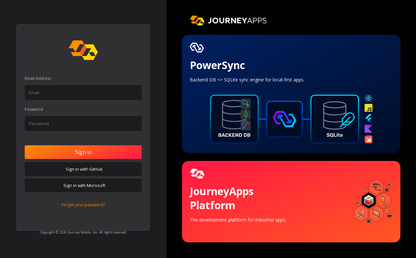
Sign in (83, 152)
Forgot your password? (83, 205)
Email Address (38, 78)
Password (34, 109)
